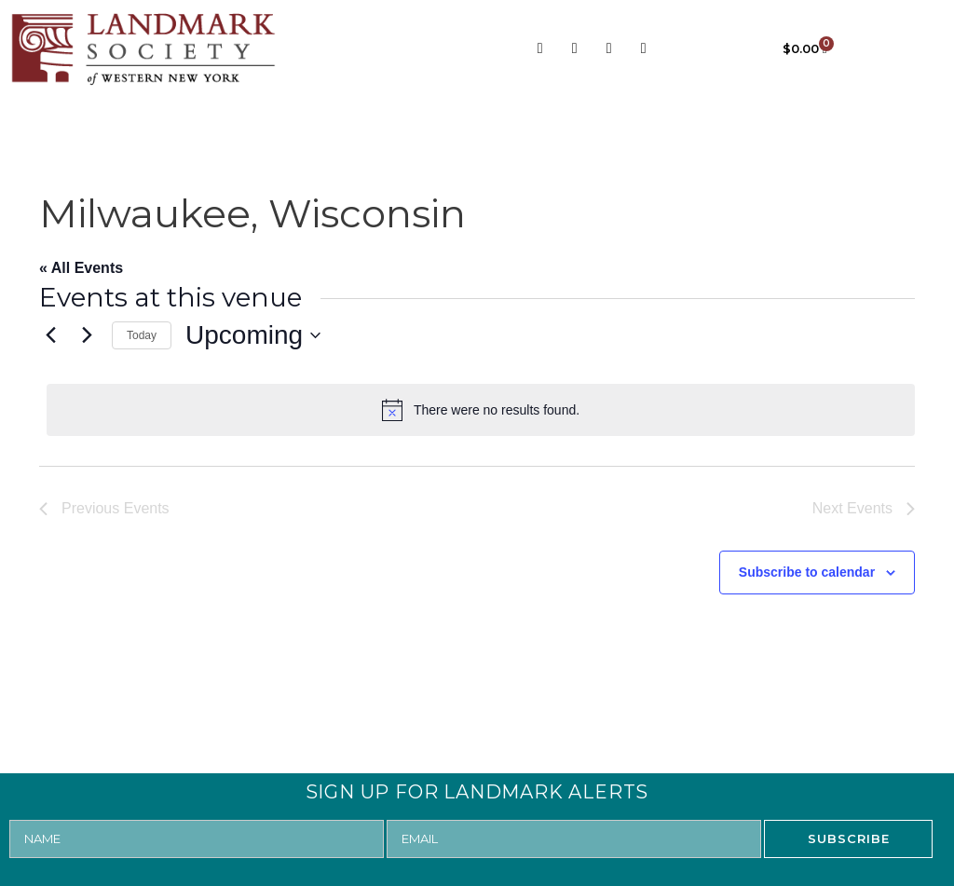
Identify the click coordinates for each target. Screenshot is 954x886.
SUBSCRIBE (849, 838)
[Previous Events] (50, 335)
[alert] (481, 410)
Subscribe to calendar (807, 572)
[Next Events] (86, 335)
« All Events (81, 268)
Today (142, 335)
